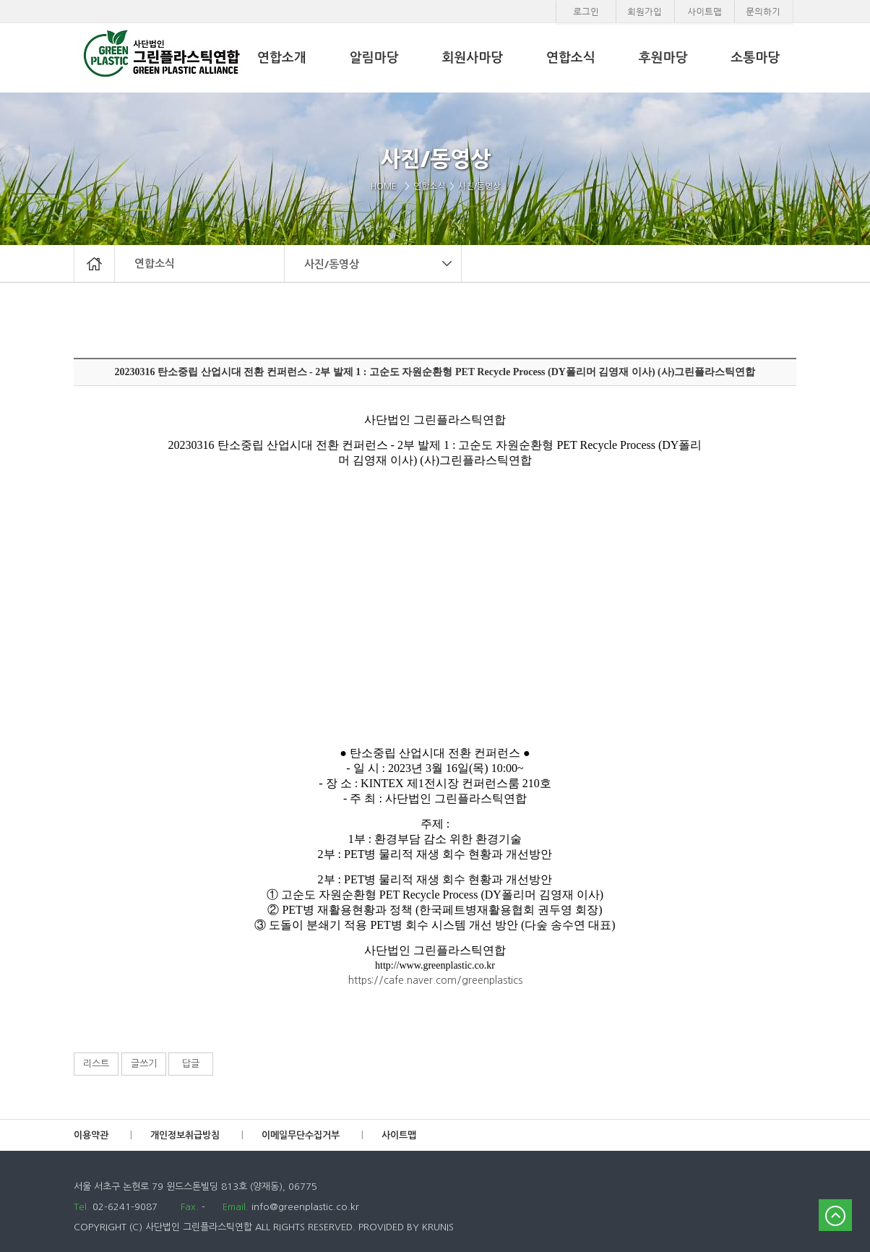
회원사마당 (472, 57)
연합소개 (281, 57)
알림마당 (374, 57)
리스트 (96, 1063)
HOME (386, 186)
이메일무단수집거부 (301, 1135)
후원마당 (663, 57)
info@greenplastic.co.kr (304, 1207)
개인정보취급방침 (185, 1135)
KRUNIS (438, 1227)
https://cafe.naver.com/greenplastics (435, 980)
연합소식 (154, 263)
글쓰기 (144, 1063)
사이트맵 (399, 1135)
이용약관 (91, 1135)
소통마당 (755, 57)
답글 (190, 1063)
